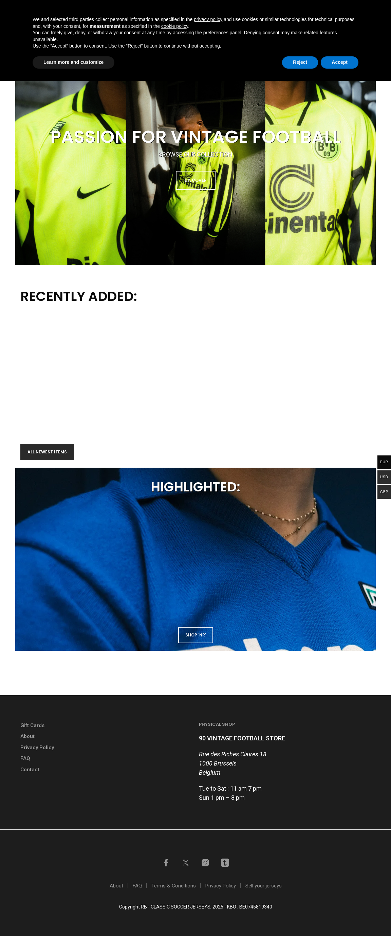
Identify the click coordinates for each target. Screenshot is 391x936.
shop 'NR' (195, 635)
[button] (343, 34)
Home (141, 35)
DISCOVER (196, 180)
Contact (309, 35)
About (27, 736)
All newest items (47, 452)
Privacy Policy (37, 747)
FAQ (25, 758)
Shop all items (179, 35)
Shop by (219, 35)
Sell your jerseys (254, 8)
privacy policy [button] (208, 874)
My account (303, 8)
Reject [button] (300, 917)
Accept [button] (340, 917)
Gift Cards (32, 725)
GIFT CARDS (207, 8)
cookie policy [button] (174, 881)
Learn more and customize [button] (73, 917)
